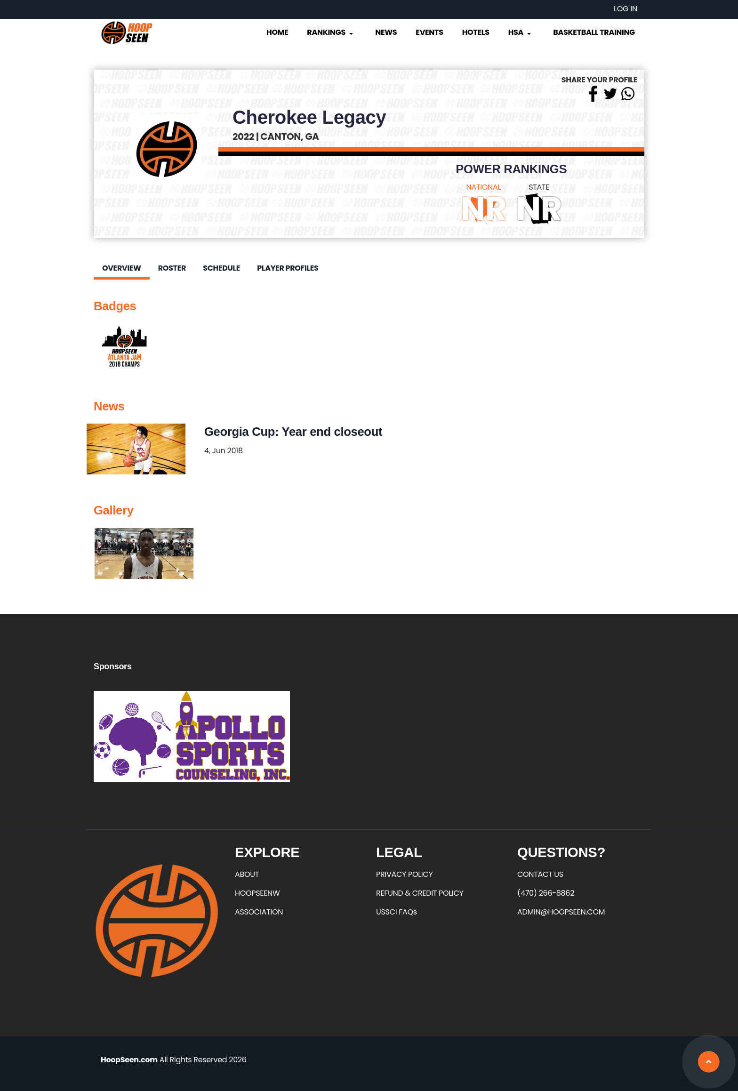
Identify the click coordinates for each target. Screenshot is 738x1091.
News (386, 32)
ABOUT (247, 874)
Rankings (330, 32)
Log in (625, 8)
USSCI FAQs (396, 911)
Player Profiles (287, 268)
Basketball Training (594, 32)
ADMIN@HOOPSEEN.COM (561, 911)
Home (277, 32)
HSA (520, 32)
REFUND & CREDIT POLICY (420, 893)
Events (429, 32)
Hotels (475, 32)
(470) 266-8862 (545, 893)
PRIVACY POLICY (404, 874)
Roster (172, 268)
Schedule (221, 268)
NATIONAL (483, 187)
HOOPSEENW (257, 893)
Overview (121, 268)
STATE (539, 187)
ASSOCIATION (259, 911)
